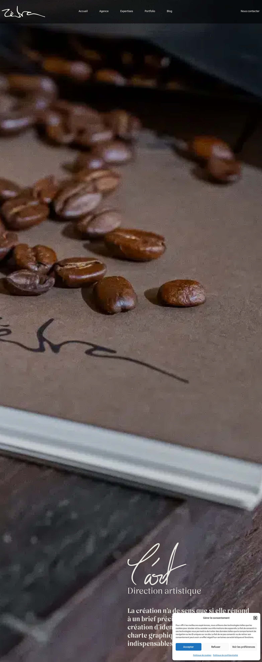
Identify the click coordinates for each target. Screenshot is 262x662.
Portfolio (150, 11)
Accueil (83, 11)
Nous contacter (250, 11)
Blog (169, 11)
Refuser (215, 646)
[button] (255, 618)
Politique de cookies (202, 655)
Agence (104, 11)
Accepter (188, 646)
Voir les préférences (243, 646)
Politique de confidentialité (225, 655)
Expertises (126, 11)
